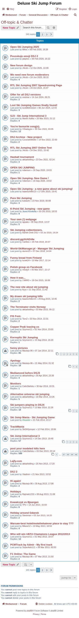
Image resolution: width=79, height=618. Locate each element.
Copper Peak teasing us (24, 326)
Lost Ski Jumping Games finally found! (33, 105)
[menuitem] (10, 9)
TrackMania (17, 426)
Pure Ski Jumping (21, 198)
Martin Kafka (28, 118)
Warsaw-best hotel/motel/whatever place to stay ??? (41, 523)
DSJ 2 (13, 471)
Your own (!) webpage (23, 219)
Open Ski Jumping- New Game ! (29, 178)
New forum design (21, 65)
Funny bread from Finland (26, 257)
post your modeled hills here (27, 448)
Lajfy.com (16, 461)
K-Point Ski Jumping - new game (30, 208)
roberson (26, 170)
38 (68, 454)
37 (64, 454)
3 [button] (46, 34)
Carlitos (25, 242)
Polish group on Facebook (26, 267)
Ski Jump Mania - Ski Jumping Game (32, 417)
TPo (24, 505)
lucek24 (26, 260)
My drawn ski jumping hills (26, 296)
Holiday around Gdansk (24, 512)
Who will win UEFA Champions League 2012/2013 (40, 534)
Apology (15, 360)
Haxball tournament (22, 157)
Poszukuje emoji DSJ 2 (24, 56)
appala (25, 222)
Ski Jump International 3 (25, 435)
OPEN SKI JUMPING (22, 167)
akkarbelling (28, 159)
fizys (24, 289)
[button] (51, 34)
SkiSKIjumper (28, 429)
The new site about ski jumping (29, 287)
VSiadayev (27, 129)
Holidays (15, 491)
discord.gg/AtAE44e (22, 239)
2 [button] (42, 34)
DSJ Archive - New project (26, 137)
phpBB (29, 611)
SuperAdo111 (28, 547)
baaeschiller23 (29, 191)
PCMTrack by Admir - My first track (31, 544)
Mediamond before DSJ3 (25, 372)
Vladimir (26, 474)
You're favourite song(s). (25, 126)
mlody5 (25, 270)
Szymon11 (27, 329)
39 (72, 454)
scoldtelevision (29, 108)
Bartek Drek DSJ (30, 232)
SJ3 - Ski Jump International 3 (28, 115)
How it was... (17, 277)
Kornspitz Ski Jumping (24, 337)
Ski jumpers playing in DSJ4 (27, 404)
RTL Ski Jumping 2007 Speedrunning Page (36, 85)
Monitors (15, 383)
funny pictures (19, 348)
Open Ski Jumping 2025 (24, 46)
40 (76, 454)
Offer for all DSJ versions (25, 94)
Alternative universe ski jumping (29, 394)
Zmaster (26, 420)
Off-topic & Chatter (17, 22)
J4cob (25, 68)
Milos (24, 49)
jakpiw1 (25, 59)
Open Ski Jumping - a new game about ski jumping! (41, 188)
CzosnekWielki (29, 140)
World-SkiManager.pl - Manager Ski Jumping (37, 248)
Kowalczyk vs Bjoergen (24, 502)
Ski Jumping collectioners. (26, 230)
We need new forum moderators (29, 74)
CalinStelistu (28, 386)
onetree (25, 97)
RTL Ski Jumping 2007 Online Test (31, 147)
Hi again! (15, 480)
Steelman (26, 515)
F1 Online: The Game (23, 554)
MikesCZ (26, 526)
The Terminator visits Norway (28, 306)
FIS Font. (15, 316)
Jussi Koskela (29, 211)
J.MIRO (25, 280)
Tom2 (24, 319)
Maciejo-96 (27, 350)
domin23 (26, 251)
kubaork (26, 201)
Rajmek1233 (28, 494)
